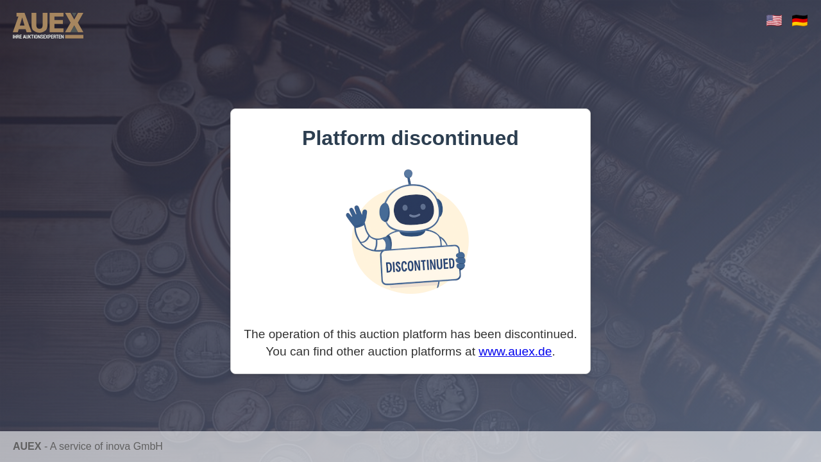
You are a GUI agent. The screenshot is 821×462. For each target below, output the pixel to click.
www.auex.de (515, 351)
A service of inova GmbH (106, 446)
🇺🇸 (774, 20)
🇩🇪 (799, 20)
